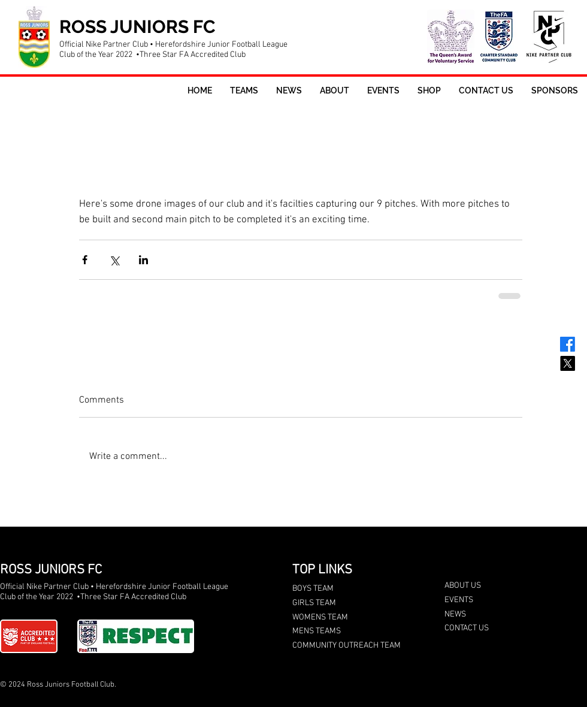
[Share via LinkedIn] (143, 259)
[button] (244, 90)
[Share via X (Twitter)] (114, 259)
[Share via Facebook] (84, 259)
